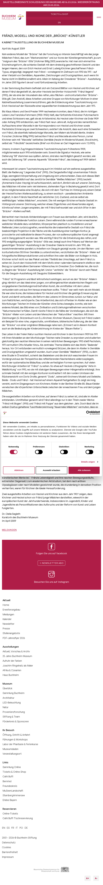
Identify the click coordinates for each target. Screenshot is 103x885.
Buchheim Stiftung (27, 837)
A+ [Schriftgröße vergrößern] (88, 878)
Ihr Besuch (8, 730)
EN (59, 22)
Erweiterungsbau (11, 609)
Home (6, 604)
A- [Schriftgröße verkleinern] (95, 878)
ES (8, 827)
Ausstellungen (11, 646)
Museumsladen (10, 748)
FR (12, 827)
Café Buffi (8, 776)
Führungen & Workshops (15, 739)
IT (17, 827)
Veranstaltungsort (12, 753)
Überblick (7, 688)
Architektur (8, 697)
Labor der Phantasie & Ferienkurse (20, 744)
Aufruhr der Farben (12, 660)
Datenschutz (9, 842)
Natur (5, 707)
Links (5, 762)
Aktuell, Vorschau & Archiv (16, 651)
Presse (6, 628)
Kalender (7, 619)
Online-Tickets (10, 813)
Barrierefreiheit (10, 852)
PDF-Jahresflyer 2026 (14, 637)
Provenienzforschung (14, 711)
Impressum (8, 856)
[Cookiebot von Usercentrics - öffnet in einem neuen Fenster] (88, 413)
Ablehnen (18, 470)
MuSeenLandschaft (13, 790)
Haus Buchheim (11, 674)
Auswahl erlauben (51, 470)
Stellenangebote (11, 633)
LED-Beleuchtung (12, 702)
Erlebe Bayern (10, 799)
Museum (7, 683)
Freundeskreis (10, 785)
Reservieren (9, 808)
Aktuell (6, 600)
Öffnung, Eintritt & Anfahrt (16, 734)
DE (26, 827)
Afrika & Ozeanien (12, 670)
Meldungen (9, 530)
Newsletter (8, 623)
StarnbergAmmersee (14, 795)
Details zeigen (88, 462)
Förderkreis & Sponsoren (16, 721)
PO (21, 827)
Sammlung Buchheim (13, 693)
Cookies (6, 847)
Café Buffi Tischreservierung (18, 818)
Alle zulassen (84, 470)
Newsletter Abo (51, 563)
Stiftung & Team (11, 716)
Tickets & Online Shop (14, 771)
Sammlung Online (12, 767)
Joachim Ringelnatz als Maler (18, 665)
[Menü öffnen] (97, 17)
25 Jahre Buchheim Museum (17, 656)
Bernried (7, 781)
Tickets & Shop (59, 14)
